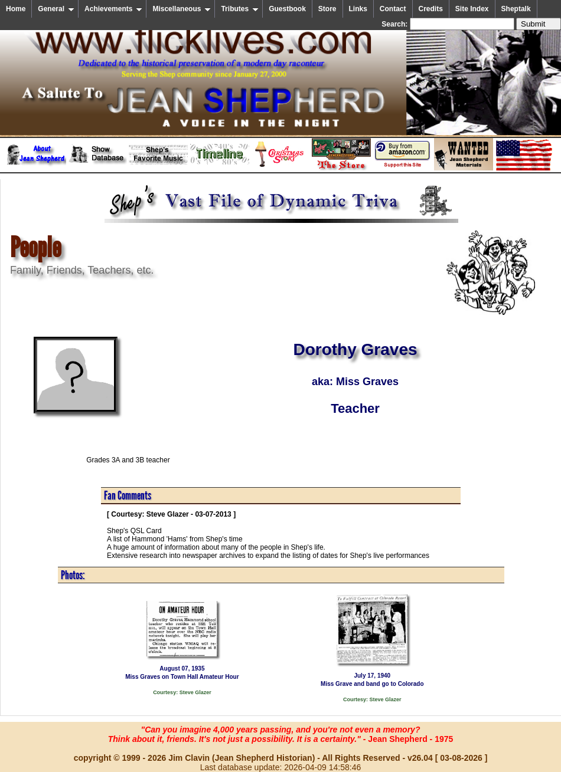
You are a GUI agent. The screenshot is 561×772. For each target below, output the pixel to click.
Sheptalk (516, 9)
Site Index (472, 9)
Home (15, 9)
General (56, 9)
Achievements (113, 9)
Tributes (240, 9)
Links (358, 9)
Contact (393, 9)
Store (327, 9)
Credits (431, 9)
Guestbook (287, 9)
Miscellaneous (181, 9)
